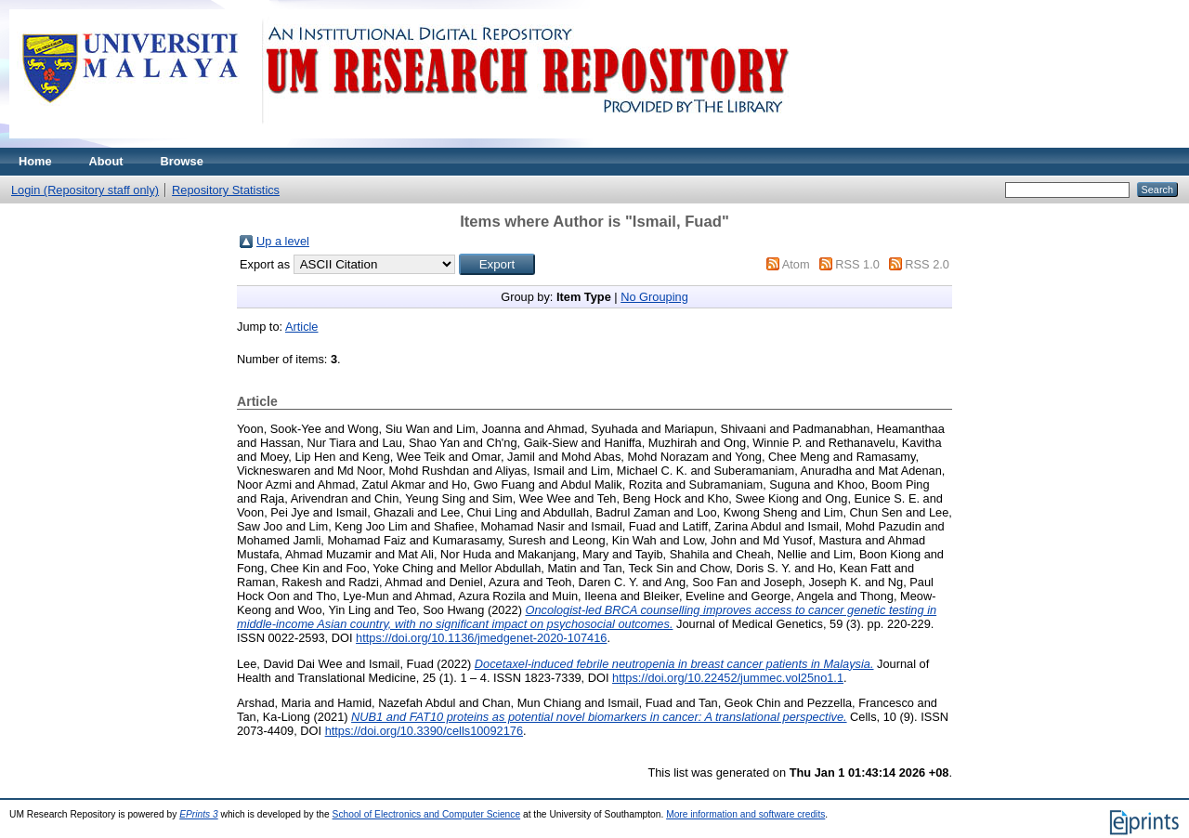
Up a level (282, 241)
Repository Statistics (226, 190)
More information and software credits (745, 814)
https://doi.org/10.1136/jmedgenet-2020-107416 (481, 638)
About (106, 161)
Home (35, 161)
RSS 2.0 (927, 264)
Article (302, 327)
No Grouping (654, 297)
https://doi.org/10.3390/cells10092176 (424, 731)
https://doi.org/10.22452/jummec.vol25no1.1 (727, 678)
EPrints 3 (198, 814)
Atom (796, 264)
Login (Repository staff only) (85, 190)
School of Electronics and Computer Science (427, 814)
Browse (182, 161)
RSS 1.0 (857, 264)
